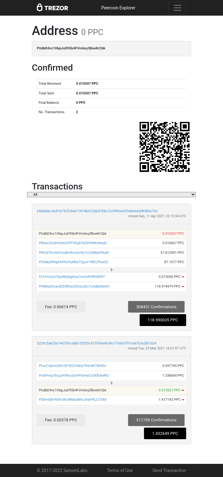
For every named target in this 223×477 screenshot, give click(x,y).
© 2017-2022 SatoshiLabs (62, 470)
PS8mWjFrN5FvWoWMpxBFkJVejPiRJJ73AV (73, 400)
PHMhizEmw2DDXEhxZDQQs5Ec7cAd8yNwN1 (74, 286)
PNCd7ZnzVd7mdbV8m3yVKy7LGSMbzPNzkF (74, 253)
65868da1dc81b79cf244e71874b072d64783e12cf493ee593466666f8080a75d (97, 211)
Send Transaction (169, 470)
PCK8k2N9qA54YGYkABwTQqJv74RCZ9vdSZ (73, 262)
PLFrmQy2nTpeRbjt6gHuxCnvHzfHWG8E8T (72, 277)
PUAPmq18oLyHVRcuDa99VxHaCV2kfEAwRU (74, 376)
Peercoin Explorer (118, 7)
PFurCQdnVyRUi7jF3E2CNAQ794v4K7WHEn (72, 366)
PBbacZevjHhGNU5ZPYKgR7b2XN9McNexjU (73, 243)
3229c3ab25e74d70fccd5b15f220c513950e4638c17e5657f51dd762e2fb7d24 (96, 343)
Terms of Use (120, 470)
